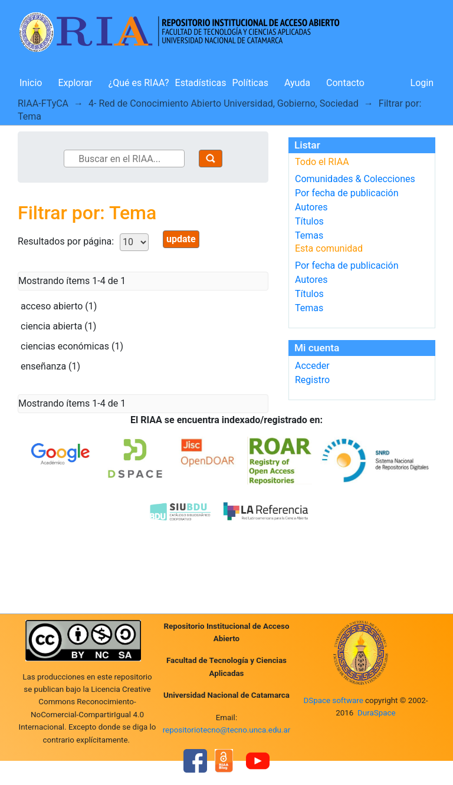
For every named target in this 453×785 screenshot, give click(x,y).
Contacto (345, 82)
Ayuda (297, 82)
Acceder (312, 365)
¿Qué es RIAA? (139, 82)
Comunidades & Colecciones (355, 178)
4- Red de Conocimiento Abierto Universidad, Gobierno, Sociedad (223, 103)
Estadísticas (200, 82)
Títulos (309, 221)
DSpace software (333, 700)
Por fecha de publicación (347, 193)
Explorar (75, 82)
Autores (311, 207)
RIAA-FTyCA (43, 103)
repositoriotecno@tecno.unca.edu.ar (227, 729)
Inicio (30, 82)
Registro (312, 379)
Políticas (250, 82)
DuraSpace (376, 712)
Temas (309, 235)
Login (422, 82)
